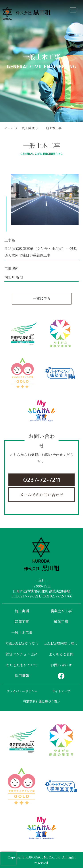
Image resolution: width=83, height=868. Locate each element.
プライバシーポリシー (21, 691)
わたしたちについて (22, 665)
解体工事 (61, 621)
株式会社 (26, 13)
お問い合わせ (61, 665)
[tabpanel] (45, 199)
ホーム (9, 128)
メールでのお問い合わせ (42, 494)
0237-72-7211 (41, 479)
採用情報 (22, 675)
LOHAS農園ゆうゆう (61, 643)
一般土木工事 (22, 632)
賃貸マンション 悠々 (22, 654)
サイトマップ (61, 691)
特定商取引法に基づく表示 (41, 701)
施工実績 (28, 128)
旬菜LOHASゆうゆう (22, 643)
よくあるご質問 (61, 654)
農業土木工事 (61, 610)
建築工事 (22, 621)
